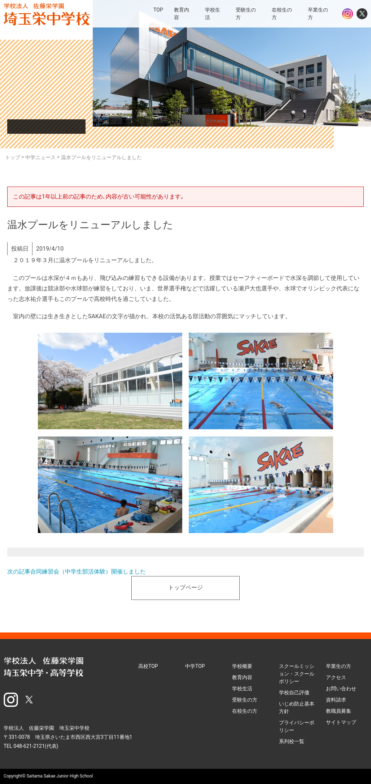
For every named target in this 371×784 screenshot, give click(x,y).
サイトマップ (341, 722)
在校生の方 (244, 711)
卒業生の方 (338, 666)
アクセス (336, 677)
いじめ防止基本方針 (296, 707)
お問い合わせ (341, 688)
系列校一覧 (291, 741)
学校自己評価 (294, 692)
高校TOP (148, 666)
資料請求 (336, 700)
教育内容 (242, 677)
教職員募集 (338, 711)
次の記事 (76, 571)
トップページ (185, 588)
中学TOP (195, 666)
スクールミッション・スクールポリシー (296, 673)
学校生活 (242, 688)
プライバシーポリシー (296, 726)
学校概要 (242, 666)
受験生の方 (244, 700)
